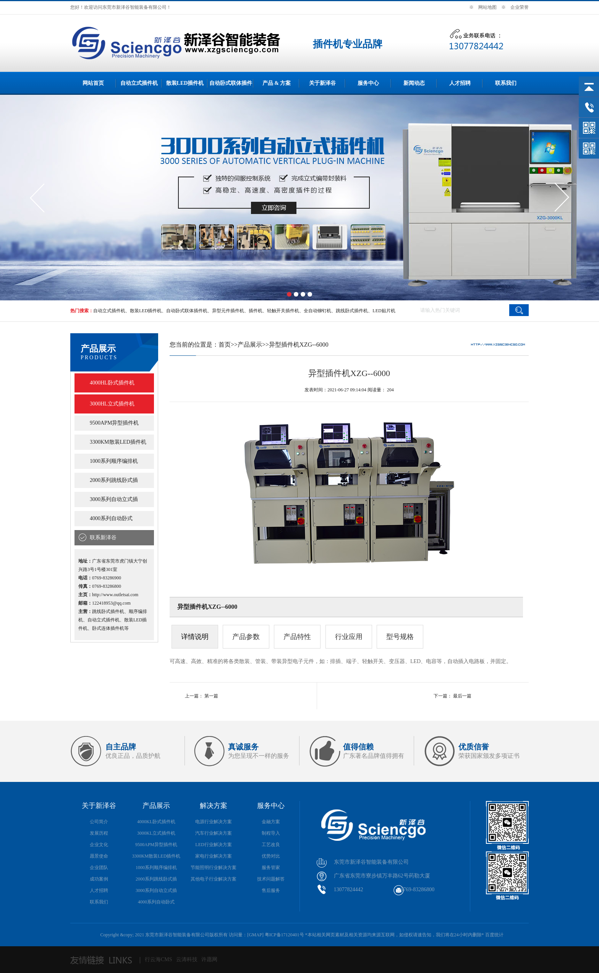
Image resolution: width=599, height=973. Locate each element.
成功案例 (99, 879)
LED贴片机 (383, 310)
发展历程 (99, 833)
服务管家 (271, 867)
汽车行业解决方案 (213, 833)
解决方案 (213, 805)
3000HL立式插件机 (112, 404)
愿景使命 (99, 856)
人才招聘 (460, 83)
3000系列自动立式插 (114, 499)
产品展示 (250, 344)
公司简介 (99, 821)
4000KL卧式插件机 (156, 821)
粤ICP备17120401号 (284, 934)
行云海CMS (158, 959)
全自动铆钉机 (317, 310)
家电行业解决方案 (213, 856)
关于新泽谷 (322, 83)
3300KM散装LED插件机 (118, 442)
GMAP (255, 934)
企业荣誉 (519, 7)
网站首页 (93, 83)
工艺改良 (271, 844)
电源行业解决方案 (213, 821)
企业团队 (99, 867)
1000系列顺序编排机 (114, 461)
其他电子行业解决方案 (213, 879)
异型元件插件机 (228, 310)
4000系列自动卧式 (111, 518)
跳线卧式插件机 (352, 310)
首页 (225, 344)
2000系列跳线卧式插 (114, 480)
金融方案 (271, 821)
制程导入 (271, 833)
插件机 (255, 310)
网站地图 (487, 7)
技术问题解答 (271, 879)
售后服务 (271, 890)
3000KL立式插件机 (156, 833)
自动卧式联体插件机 (186, 310)
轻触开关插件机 (283, 310)
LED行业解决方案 (213, 844)
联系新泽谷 (103, 537)
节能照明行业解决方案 (213, 867)
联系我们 (505, 83)
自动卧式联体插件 (230, 83)
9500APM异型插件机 (114, 423)
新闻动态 (414, 83)
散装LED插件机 (185, 83)
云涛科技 (187, 959)
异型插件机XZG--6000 (299, 344)
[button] (289, 294)
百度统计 (494, 934)
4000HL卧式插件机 (112, 383)
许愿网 (209, 959)
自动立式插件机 (139, 83)
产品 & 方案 (276, 83)
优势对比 (271, 856)
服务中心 (368, 83)
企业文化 (99, 844)
